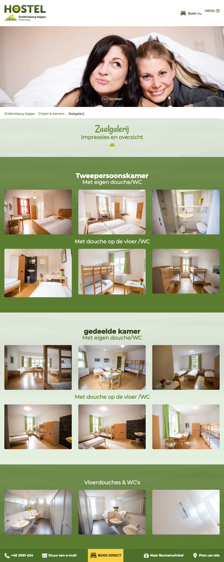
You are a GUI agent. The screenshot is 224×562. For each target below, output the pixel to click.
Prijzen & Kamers (51, 114)
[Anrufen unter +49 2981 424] (18, 555)
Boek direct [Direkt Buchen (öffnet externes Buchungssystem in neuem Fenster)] (105, 555)
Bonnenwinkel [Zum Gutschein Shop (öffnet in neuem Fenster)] (164, 555)
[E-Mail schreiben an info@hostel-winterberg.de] (59, 555)
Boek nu (190, 13)
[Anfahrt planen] (206, 555)
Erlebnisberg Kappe (19, 114)
